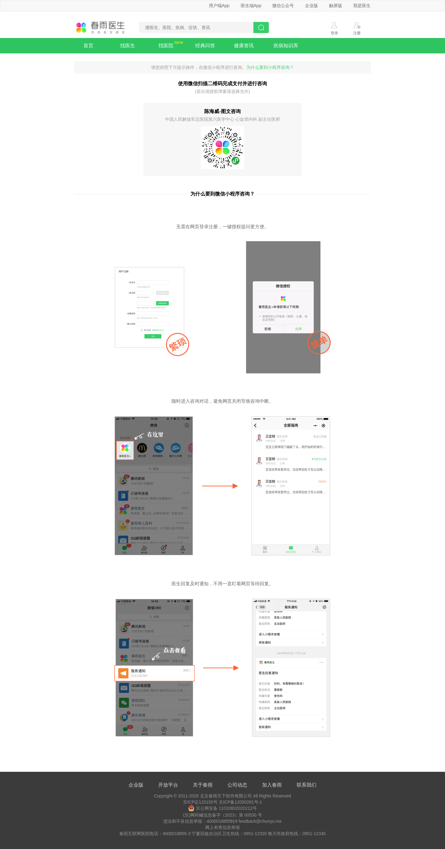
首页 (88, 45)
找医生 (127, 45)
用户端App (219, 5)
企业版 (311, 5)
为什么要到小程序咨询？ (270, 67)
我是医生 (362, 5)
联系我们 (306, 785)
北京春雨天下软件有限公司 (226, 795)
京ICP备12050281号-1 (240, 802)
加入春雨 (272, 785)
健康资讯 (244, 45)
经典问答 (205, 45)
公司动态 (237, 785)
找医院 (166, 45)
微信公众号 (283, 5)
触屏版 (335, 5)
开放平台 (168, 785)
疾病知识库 (285, 45)
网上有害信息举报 (222, 827)
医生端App (251, 5)
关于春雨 (203, 785)
